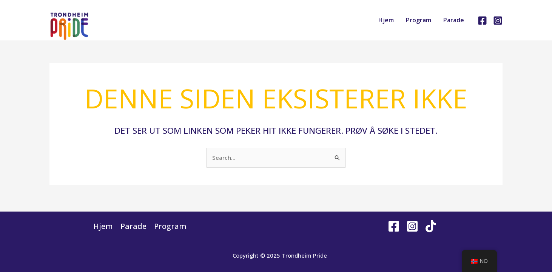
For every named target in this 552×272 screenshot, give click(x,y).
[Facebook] (482, 20)
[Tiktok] (431, 226)
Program (418, 20)
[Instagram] (498, 20)
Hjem (386, 20)
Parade (453, 20)
